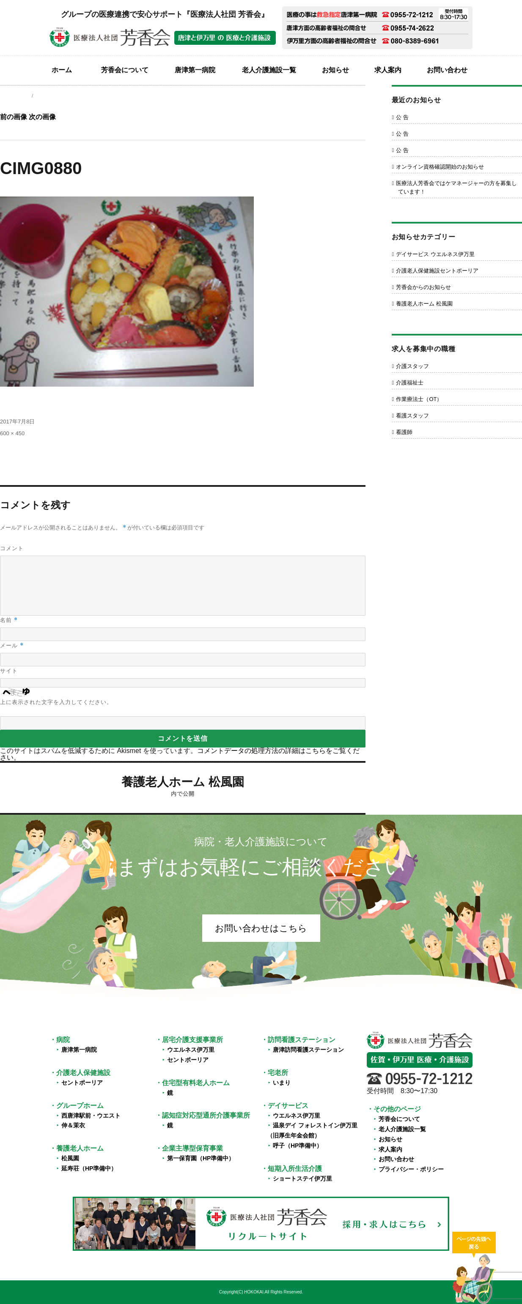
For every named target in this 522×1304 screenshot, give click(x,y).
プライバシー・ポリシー (411, 1169)
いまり (282, 1082)
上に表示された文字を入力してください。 (56, 702)
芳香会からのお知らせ (423, 287)
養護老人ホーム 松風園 (424, 303)
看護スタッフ (412, 415)
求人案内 (387, 70)
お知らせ (335, 70)
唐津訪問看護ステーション (308, 1049)
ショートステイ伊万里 (302, 1178)
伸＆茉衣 (73, 1125)
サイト (9, 671)
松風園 (70, 1158)
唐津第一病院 (195, 70)
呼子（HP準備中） (297, 1145)
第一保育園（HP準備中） (200, 1158)
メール (12, 645)
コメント (12, 548)
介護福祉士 (409, 382)
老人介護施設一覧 (269, 70)
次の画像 (42, 116)
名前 (9, 620)
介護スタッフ (412, 366)
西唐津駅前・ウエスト (91, 1115)
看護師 (404, 432)
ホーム (62, 70)
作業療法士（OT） (419, 399)
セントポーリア (82, 1082)
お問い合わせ (447, 70)
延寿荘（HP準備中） (89, 1168)
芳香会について (124, 70)
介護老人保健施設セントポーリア (437, 270)
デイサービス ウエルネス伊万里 (435, 254)
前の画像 (13, 116)
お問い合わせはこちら (261, 928)
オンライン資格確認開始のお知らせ (440, 167)
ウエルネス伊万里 (190, 1049)
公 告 (402, 117)
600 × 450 (12, 433)
